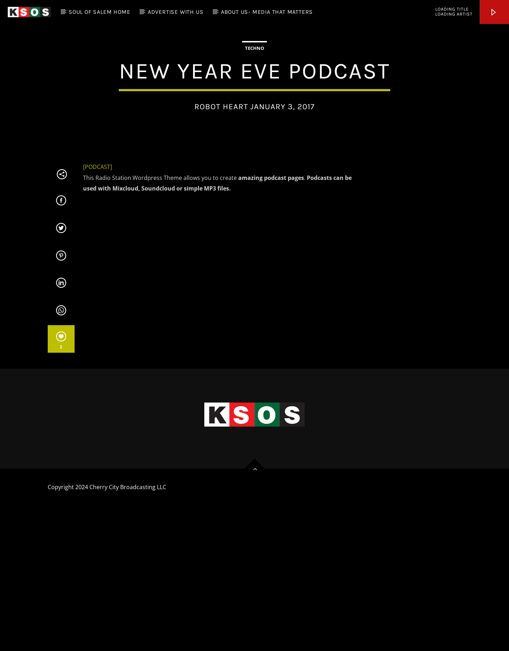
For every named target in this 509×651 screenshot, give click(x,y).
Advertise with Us (176, 11)
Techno (254, 119)
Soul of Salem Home (99, 11)
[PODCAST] (97, 309)
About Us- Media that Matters (267, 11)
